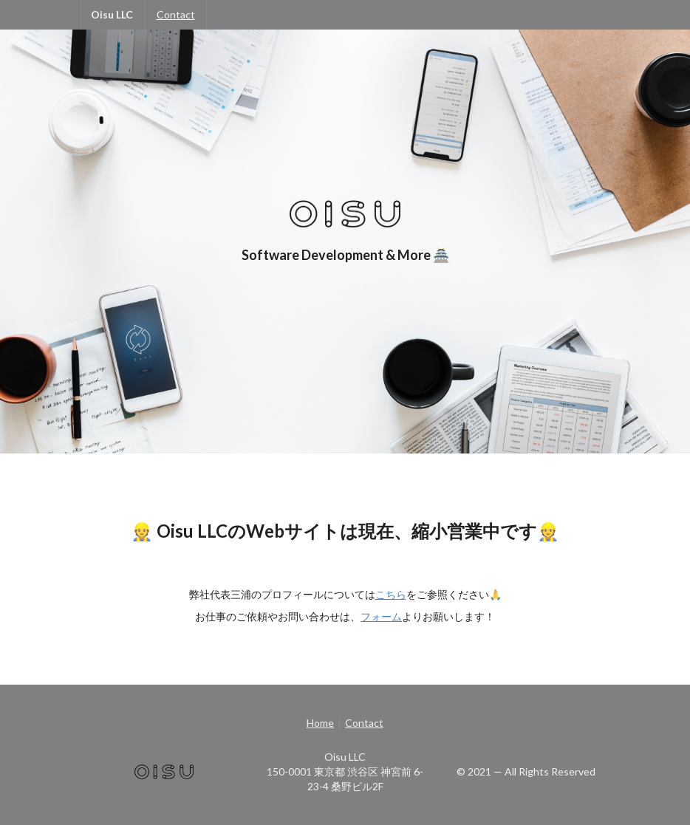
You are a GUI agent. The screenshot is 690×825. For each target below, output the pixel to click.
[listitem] (323, 723)
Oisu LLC (112, 14)
